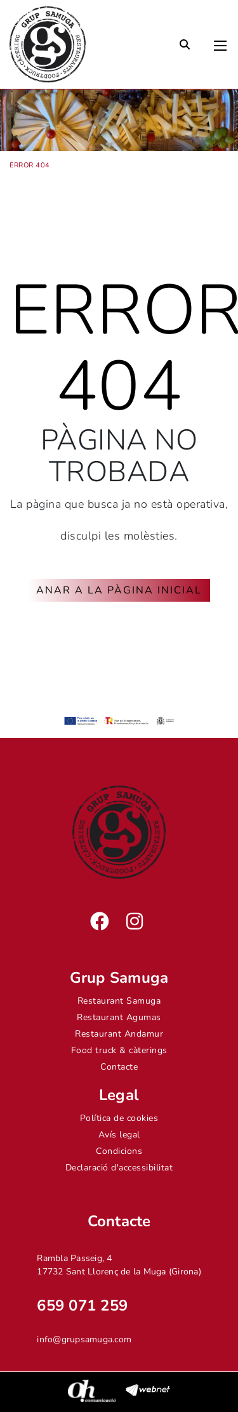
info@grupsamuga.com (84, 1339)
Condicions (119, 1151)
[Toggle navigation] (220, 42)
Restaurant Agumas (119, 1017)
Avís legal (119, 1135)
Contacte (119, 1067)
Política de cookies (119, 1118)
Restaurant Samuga (119, 1001)
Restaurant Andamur (119, 1034)
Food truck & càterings (119, 1050)
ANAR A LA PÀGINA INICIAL (119, 590)
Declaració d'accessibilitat (119, 1168)
